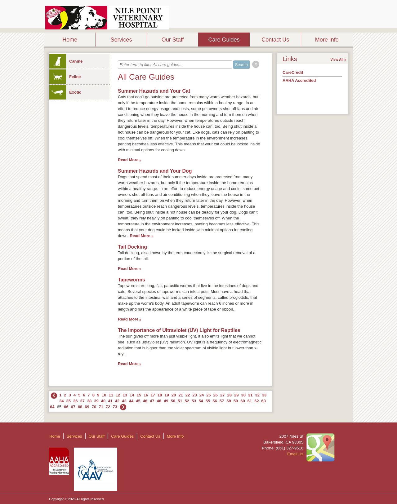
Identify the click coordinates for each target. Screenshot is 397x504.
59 (236, 401)
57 (222, 401)
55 (208, 401)
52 (187, 401)
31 (250, 395)
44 (131, 401)
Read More (128, 159)
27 (222, 395)
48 (159, 401)
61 (250, 401)
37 (82, 401)
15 (138, 395)
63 (263, 401)
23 (194, 395)
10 (104, 395)
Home (69, 40)
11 (111, 395)
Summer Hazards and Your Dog (155, 171)
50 (173, 401)
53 (194, 401)
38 (89, 401)
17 (152, 395)
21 (180, 395)
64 (52, 407)
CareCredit (293, 72)
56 (214, 401)
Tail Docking (132, 247)
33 (264, 395)
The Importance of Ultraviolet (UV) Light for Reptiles (179, 330)
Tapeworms (131, 279)
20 (174, 395)
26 (215, 395)
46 (145, 401)
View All (336, 59)
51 (180, 401)
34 (61, 401)
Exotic (65, 92)
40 (103, 401)
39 (96, 401)
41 (110, 401)
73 (115, 407)
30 (243, 395)
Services (121, 40)
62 (256, 401)
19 (166, 395)
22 (187, 395)
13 (125, 395)
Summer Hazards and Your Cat (154, 91)
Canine (66, 61)
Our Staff (173, 40)
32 (257, 395)
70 (94, 407)
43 (124, 401)
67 (73, 407)
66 (66, 407)
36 (75, 401)
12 (118, 395)
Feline (65, 76)
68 (80, 407)
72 (108, 407)
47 (152, 401)
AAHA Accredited (299, 80)
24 (201, 395)
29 (236, 395)
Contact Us (275, 40)
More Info (327, 40)
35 (68, 401)
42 (117, 401)
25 (208, 395)
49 (166, 401)
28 (229, 395)
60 (242, 401)
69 (87, 407)
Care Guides (224, 40)
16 (146, 395)
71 (101, 407)
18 (160, 395)
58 (228, 401)
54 (200, 401)
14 (132, 395)
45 (138, 401)
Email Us (295, 454)
